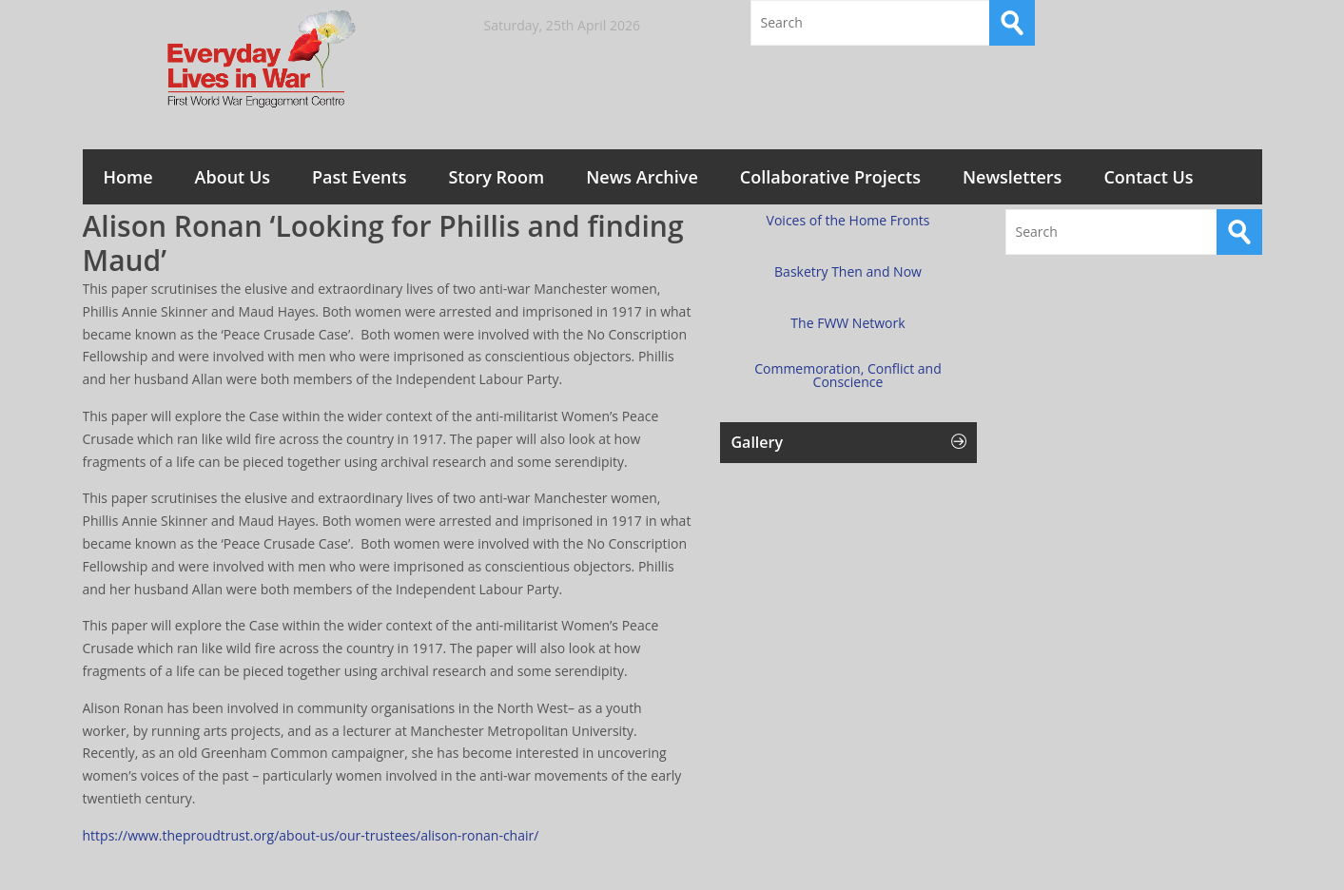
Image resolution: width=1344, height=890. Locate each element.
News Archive (642, 176)
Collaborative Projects (830, 176)
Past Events (359, 176)
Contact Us (1148, 176)
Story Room (496, 176)
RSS (1239, 23)
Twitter (1189, 23)
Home (128, 176)
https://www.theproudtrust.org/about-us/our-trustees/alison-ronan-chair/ (311, 835)
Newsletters (1012, 176)
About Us (232, 176)
